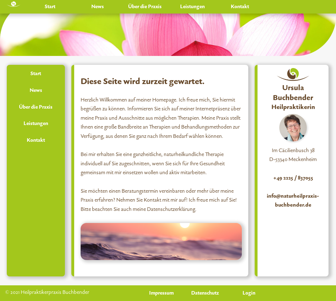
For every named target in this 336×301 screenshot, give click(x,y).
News (97, 6)
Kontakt (240, 6)
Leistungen (192, 6)
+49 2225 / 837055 (293, 178)
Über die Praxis (145, 6)
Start (50, 6)
